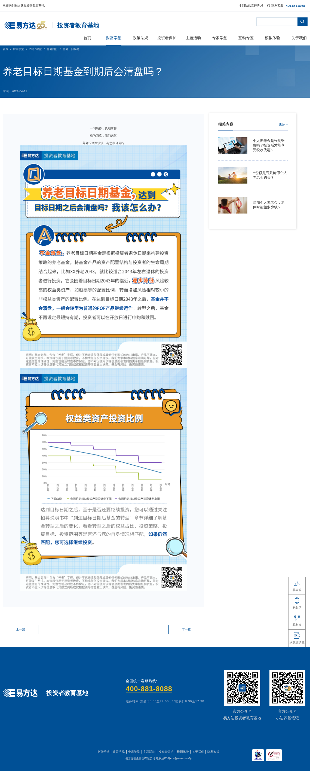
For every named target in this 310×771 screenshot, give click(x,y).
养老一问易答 (71, 49)
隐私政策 (213, 751)
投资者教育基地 (78, 25)
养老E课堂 (35, 49)
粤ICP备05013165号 (179, 758)
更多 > (283, 124)
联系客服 (275, 5)
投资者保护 (165, 751)
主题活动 (149, 751)
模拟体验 (183, 751)
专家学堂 (134, 751)
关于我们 (198, 751)
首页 (5, 49)
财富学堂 (18, 49)
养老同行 (52, 49)
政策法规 (119, 751)
